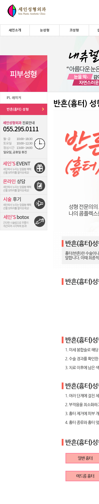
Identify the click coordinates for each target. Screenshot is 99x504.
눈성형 (44, 30)
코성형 (74, 30)
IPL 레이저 (14, 97)
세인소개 (15, 30)
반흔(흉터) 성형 (18, 109)
